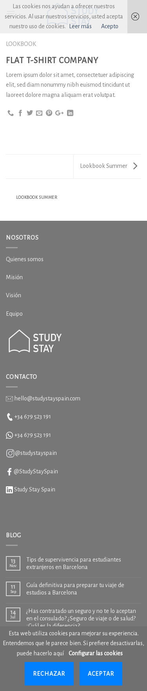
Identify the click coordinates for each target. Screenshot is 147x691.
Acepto (109, 26)
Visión (13, 295)
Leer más (80, 26)
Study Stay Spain (34, 489)
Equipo (14, 314)
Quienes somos (25, 259)
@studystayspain (36, 453)
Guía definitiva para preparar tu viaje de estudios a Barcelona (75, 589)
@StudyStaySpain (36, 471)
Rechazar (49, 674)
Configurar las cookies (96, 653)
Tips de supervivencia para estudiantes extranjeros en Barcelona (73, 563)
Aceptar (101, 674)
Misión (14, 277)
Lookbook (21, 44)
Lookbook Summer (108, 166)
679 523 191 (37, 435)
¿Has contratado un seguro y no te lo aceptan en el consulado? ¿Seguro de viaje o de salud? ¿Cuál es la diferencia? (81, 618)
